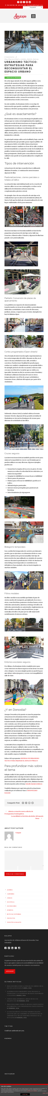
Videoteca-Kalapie (14, 922)
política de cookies (32, 1091)
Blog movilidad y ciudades (17, 59)
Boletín (29, 59)
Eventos (10, 910)
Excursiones (11, 906)
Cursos (9, 898)
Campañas (10, 894)
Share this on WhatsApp (14, 77)
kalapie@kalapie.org (35, 5)
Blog (6, 59)
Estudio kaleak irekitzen (34, 784)
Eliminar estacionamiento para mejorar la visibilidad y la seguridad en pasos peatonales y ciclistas (25, 993)
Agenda (10, 890)
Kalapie (18, 833)
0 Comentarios (9, 57)
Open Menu (33, 16)
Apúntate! (10, 971)
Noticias (36, 59)
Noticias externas (14, 914)
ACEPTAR (25, 1094)
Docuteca (10, 902)
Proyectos (11, 918)
